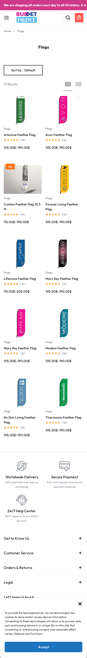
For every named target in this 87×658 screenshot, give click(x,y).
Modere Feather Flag (60, 348)
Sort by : (23, 70)
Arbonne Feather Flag (19, 135)
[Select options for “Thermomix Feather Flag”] (64, 402)
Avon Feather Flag (58, 135)
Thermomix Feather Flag (63, 417)
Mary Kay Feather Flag (61, 279)
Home (7, 31)
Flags (7, 128)
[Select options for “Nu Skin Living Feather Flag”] (22, 402)
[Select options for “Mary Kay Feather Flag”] (64, 263)
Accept (43, 647)
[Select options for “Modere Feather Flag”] (64, 333)
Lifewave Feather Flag (20, 279)
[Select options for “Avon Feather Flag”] (64, 119)
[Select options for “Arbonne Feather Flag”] (22, 119)
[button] (80, 604)
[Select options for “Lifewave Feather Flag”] (22, 263)
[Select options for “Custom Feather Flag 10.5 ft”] (22, 189)
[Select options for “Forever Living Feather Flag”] (64, 189)
